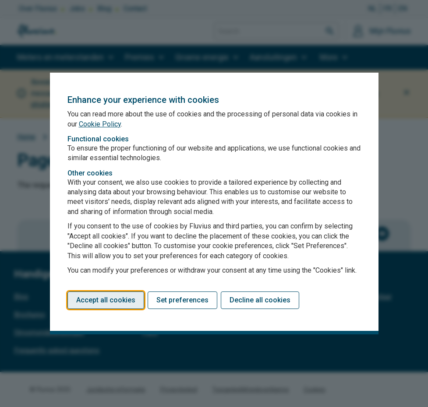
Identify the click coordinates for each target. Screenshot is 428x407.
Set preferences (182, 300)
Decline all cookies (260, 300)
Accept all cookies (105, 300)
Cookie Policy (100, 124)
